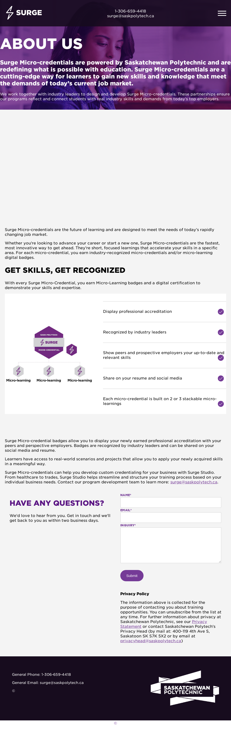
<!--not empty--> (100, 168)
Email (126, 510)
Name (125, 495)
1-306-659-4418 (56, 674)
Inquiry (128, 525)
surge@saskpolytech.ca (193, 481)
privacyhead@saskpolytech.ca (150, 640)
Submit (132, 576)
